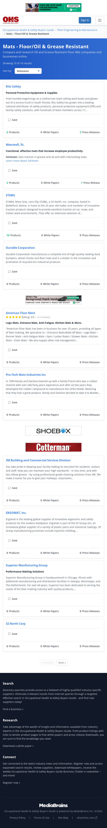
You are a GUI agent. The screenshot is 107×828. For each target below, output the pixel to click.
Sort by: (7, 70)
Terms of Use (41, 817)
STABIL (10, 195)
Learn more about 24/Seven (22, 160)
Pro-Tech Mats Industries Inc (26, 375)
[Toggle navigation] (99, 20)
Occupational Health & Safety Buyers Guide (28, 30)
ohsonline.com (87, 817)
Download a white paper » (18, 746)
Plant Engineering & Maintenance (77, 30)
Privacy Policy (17, 817)
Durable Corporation (20, 248)
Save (12, 120)
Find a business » (13, 709)
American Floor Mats (20, 313)
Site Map (63, 817)
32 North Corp (15, 624)
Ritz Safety (13, 86)
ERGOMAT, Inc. (16, 513)
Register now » (11, 782)
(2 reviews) (43, 317)
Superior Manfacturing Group (26, 565)
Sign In (85, 20)
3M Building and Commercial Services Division (38, 460)
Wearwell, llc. (15, 145)
